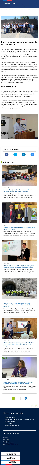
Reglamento (6, 441)
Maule (10, 10)
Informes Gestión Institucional (10, 444)
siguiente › (26, 398)
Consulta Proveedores (8, 443)
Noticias (6, 10)
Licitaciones (6, 439)
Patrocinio (5, 437)
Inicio (2, 10)
